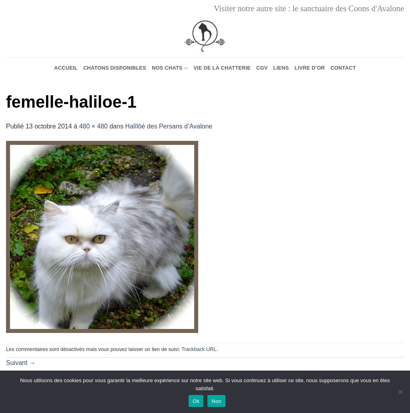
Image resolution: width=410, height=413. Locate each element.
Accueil (66, 68)
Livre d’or (310, 68)
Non (216, 401)
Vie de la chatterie (222, 68)
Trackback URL (199, 349)
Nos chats (170, 68)
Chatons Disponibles (114, 68)
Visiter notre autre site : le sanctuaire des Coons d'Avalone (309, 8)
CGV (262, 68)
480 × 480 (93, 126)
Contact (343, 68)
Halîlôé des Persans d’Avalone (169, 126)
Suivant (21, 362)
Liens (281, 68)
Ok (196, 401)
